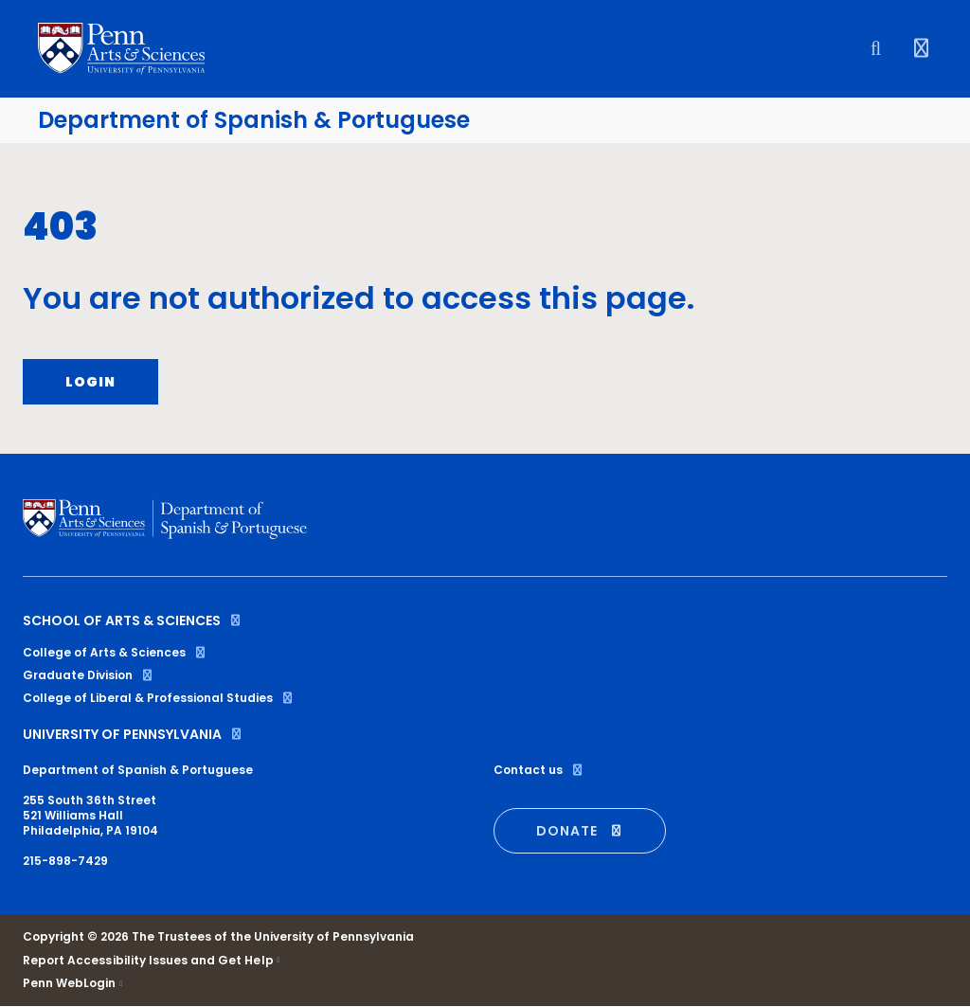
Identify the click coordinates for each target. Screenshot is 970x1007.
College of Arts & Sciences (115, 652)
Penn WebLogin (70, 983)
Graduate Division (88, 675)
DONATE (579, 830)
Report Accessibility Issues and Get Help (148, 960)
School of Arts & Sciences (132, 620)
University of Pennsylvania (133, 734)
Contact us (539, 770)
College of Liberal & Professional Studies (159, 698)
